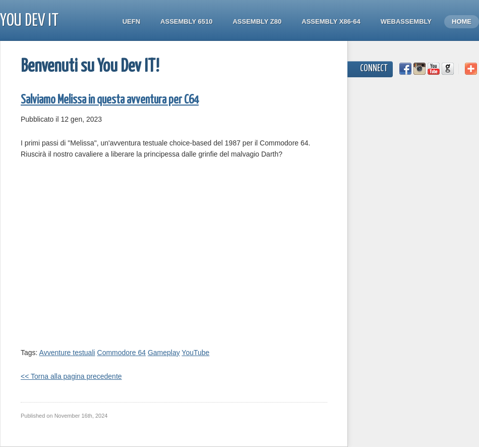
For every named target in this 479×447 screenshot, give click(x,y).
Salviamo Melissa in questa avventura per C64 (110, 100)
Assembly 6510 (186, 21)
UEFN (131, 21)
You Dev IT (29, 21)
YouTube (195, 353)
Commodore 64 (121, 353)
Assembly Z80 (256, 21)
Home (461, 21)
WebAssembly (406, 21)
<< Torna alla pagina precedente (71, 376)
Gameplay (164, 353)
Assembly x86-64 (331, 21)
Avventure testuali (67, 353)
